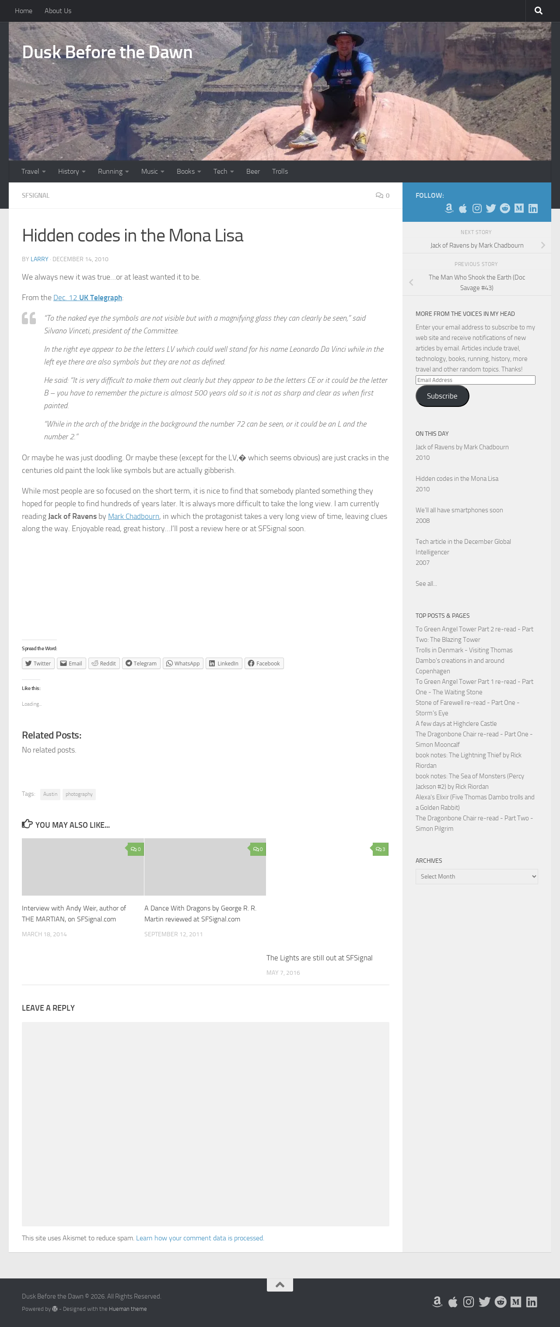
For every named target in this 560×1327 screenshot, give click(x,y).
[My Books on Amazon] (449, 208)
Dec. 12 (89, 297)
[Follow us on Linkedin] (533, 208)
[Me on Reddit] (505, 208)
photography (79, 794)
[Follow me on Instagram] (477, 208)
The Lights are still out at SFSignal (319, 957)
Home (23, 11)
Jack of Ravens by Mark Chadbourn (462, 447)
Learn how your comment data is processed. (200, 1237)
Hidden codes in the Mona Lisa (457, 479)
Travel (30, 171)
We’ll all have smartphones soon (459, 510)
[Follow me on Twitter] (491, 208)
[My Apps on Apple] (463, 208)
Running (110, 171)
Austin (50, 794)
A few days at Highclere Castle (456, 724)
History (68, 171)
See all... (426, 584)
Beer (253, 171)
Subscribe (442, 396)
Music (149, 171)
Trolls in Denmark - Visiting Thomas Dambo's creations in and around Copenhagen (464, 660)
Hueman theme (128, 1308)
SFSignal (37, 195)
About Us (58, 11)
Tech (221, 171)
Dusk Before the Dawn (107, 52)
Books (186, 171)
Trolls (280, 171)
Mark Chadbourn (135, 516)
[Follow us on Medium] (519, 208)
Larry (40, 259)
